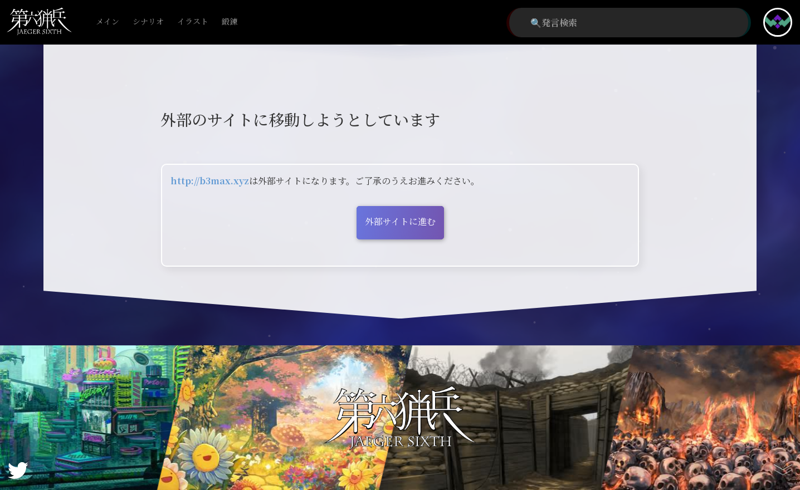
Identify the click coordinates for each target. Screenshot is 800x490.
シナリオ (148, 22)
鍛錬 (229, 22)
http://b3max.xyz (209, 180)
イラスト (192, 22)
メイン (107, 22)
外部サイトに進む (400, 221)
